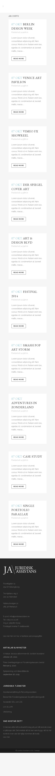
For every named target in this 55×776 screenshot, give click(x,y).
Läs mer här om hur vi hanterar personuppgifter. (22, 636)
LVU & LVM (8, 707)
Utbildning (7, 712)
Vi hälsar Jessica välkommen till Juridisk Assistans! (23, 654)
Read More (18, 59)
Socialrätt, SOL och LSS (12, 702)
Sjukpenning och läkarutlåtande (16, 671)
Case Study (32, 456)
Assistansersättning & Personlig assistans (19, 692)
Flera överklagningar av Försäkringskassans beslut (23, 662)
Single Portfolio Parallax (22, 510)
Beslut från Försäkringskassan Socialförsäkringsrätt (23, 697)
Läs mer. (6, 737)
